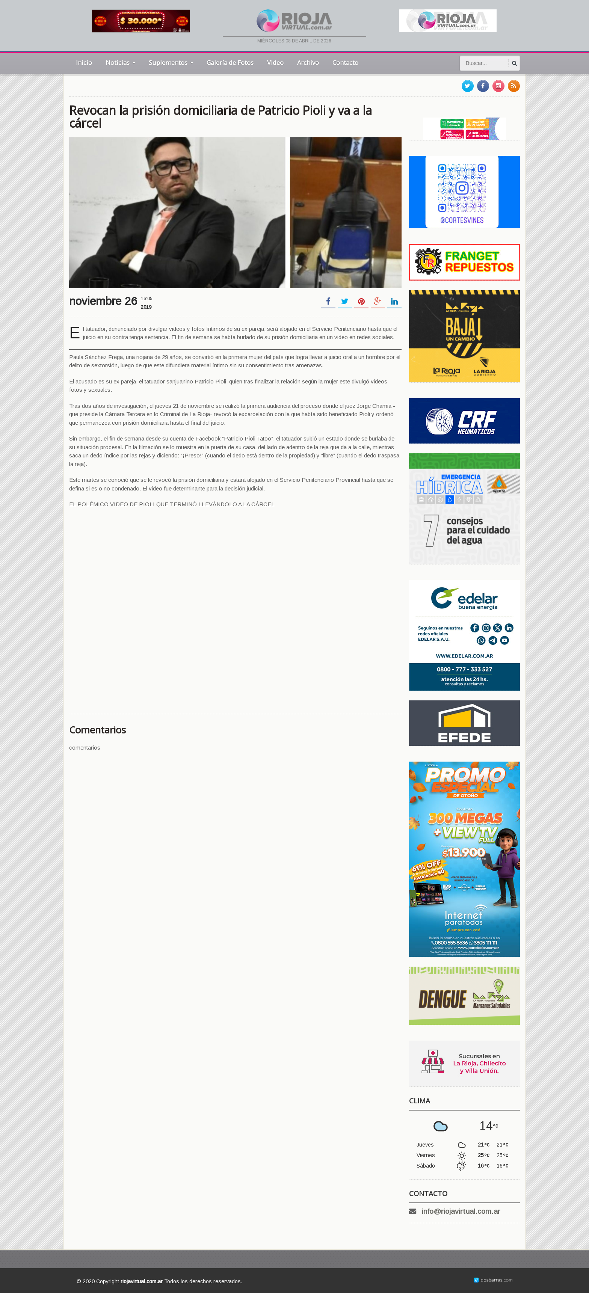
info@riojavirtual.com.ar (461, 1211)
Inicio (84, 62)
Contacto (345, 62)
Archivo (308, 62)
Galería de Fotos (230, 62)
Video (275, 62)
